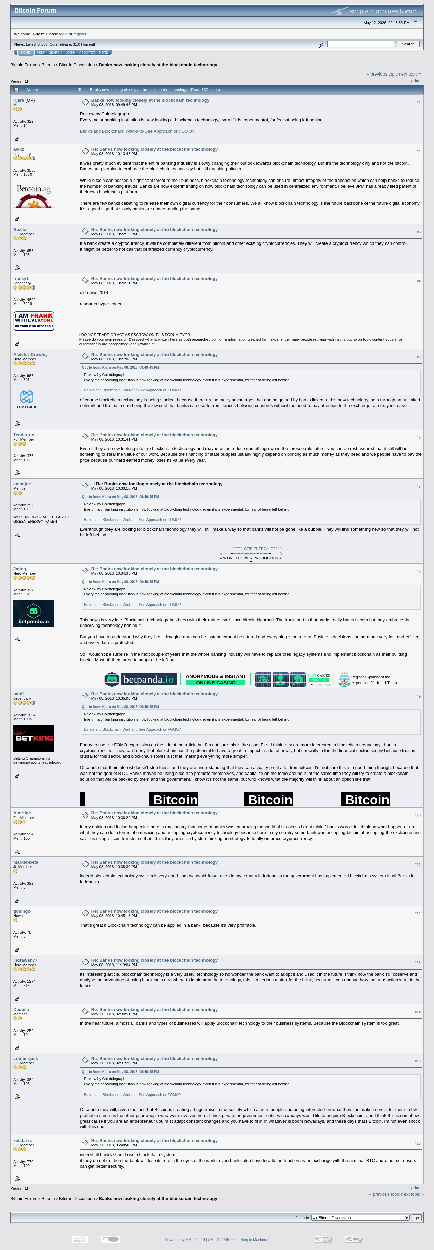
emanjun (22, 483)
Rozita (19, 229)
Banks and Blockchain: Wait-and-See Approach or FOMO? (137, 131)
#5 (419, 357)
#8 (419, 571)
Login (70, 52)
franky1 (21, 278)
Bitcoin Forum (23, 64)
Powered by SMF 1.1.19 (185, 1239)
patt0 (18, 693)
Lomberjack (25, 1058)
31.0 (76, 44)
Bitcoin (48, 64)
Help (41, 52)
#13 (418, 963)
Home (25, 52)
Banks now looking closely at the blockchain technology (158, 64)
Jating (19, 568)
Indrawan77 (25, 960)
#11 (418, 865)
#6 (419, 437)
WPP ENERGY (256, 549)
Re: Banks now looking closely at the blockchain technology (154, 149)
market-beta (25, 862)
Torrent (88, 44)
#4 (419, 281)
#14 (418, 1012)
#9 (419, 696)
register (79, 33)
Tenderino (23, 434)
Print (415, 81)
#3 (419, 232)
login (63, 33)
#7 (419, 486)
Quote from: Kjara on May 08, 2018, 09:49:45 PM (120, 367)
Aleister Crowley (30, 354)
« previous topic (382, 74)
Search (55, 52)
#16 (418, 1143)
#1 (419, 103)
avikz (18, 149)
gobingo (22, 911)
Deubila (21, 1009)
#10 (418, 815)
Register (87, 52)
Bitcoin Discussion (77, 64)
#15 (418, 1061)
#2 (419, 152)
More (103, 52)
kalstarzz (22, 1140)
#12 (418, 914)
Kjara (18, 100)
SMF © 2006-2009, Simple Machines (238, 1239)
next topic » (410, 74)
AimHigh (22, 812)
